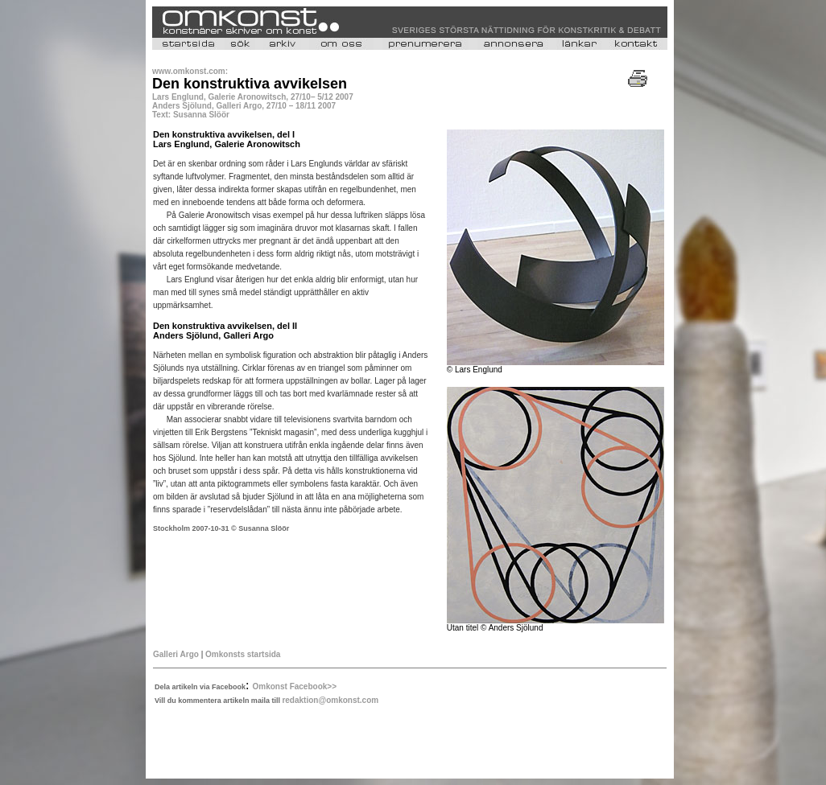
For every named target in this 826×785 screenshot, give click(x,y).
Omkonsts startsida (242, 654)
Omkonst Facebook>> (295, 686)
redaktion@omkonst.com (330, 700)
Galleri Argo (176, 654)
